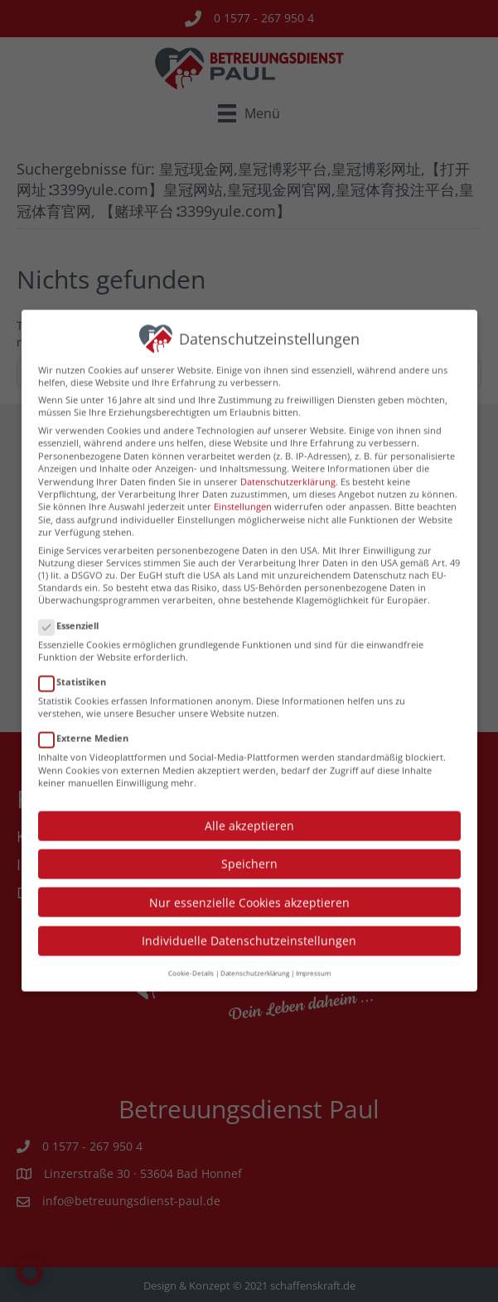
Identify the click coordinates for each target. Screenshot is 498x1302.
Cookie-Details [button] (191, 953)
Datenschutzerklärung (288, 462)
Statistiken (77, 662)
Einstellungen (243, 487)
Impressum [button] (313, 953)
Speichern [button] (249, 844)
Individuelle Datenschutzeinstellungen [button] (249, 921)
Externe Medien (88, 718)
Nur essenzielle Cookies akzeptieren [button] (249, 883)
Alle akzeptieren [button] (249, 806)
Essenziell (73, 606)
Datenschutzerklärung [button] (254, 953)
